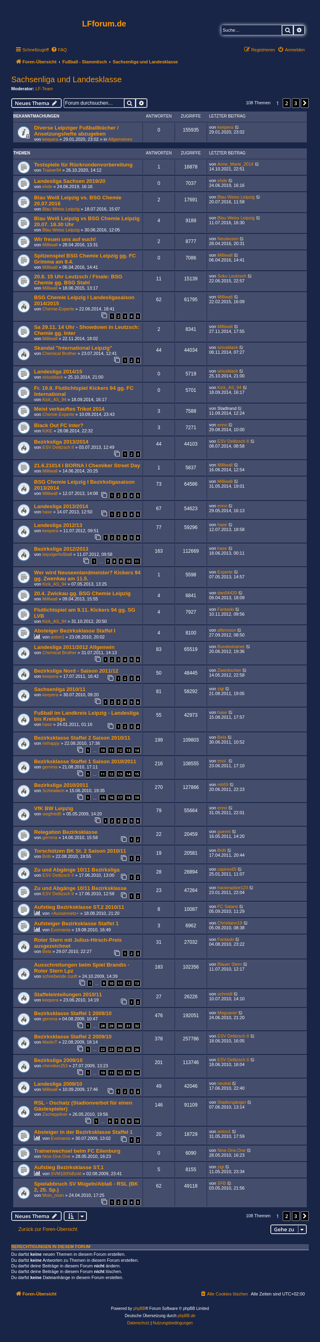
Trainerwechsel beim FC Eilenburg (77, 1151)
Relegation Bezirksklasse (65, 832)
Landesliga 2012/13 (58, 525)
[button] (305, 103)
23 (111, 1049)
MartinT (49, 1042)
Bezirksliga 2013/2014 (61, 442)
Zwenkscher (229, 670)
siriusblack (227, 347)
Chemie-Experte (58, 308)
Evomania (60, 929)
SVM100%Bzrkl (66, 1173)
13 (128, 750)
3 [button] (295, 103)
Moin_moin (53, 1195)
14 (137, 750)
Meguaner (227, 1012)
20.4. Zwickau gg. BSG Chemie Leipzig (82, 593)
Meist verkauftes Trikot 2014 (69, 409)
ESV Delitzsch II (58, 447)
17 (120, 797)
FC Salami (227, 906)
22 (103, 1049)
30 (120, 1025)
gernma (49, 766)
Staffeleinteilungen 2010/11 (68, 994)
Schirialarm (53, 790)
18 (128, 797)
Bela (221, 737)
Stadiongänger (231, 1102)
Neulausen (228, 238)
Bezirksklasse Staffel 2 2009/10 (73, 1037)
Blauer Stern (229, 964)
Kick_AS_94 (54, 399)
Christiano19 (229, 922)
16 (111, 797)
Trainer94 (51, 170)
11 (137, 561)
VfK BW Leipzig (53, 808)
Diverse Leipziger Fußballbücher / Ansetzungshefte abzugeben (76, 131)
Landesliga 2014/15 (58, 372)
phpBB (139, 1308)
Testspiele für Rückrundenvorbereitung (83, 165)
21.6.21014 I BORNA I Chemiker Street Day (87, 465)
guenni (224, 831)
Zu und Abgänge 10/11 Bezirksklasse (80, 888)
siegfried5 (52, 813)
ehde (47, 186)
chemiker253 (55, 1065)
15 (137, 773)
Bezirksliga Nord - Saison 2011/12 (76, 671)
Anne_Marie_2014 (235, 164)
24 (120, 1049)
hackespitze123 (232, 887)
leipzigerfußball (57, 554)
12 (120, 750)
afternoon (226, 630)
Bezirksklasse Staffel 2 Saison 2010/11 (82, 738)
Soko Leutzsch (231, 276)
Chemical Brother (59, 353)
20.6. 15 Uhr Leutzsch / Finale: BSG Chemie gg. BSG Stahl (78, 280)
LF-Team (44, 88)
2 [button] (286, 103)
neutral (224, 1083)
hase (47, 511)
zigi (220, 688)
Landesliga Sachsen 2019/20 (69, 181)
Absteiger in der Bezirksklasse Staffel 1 (83, 1132)
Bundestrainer (231, 646)
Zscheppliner (55, 1114)
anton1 (57, 637)
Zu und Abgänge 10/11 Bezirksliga (77, 870)
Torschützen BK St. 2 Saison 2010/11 (80, 851)
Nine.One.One (56, 1156)
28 (103, 1025)
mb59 (223, 784)
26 (137, 1049)
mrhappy (51, 743)
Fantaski (225, 609)
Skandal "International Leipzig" (73, 348)
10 (128, 561)
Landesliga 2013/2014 (61, 506)
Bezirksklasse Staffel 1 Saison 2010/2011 (85, 761)
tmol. (222, 760)
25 (128, 1049)
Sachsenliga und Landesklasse (66, 79)
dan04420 (227, 592)
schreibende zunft (59, 976)
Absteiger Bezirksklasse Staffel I (74, 631)
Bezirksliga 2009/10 (58, 1060)
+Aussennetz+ (65, 913)
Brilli (46, 856)
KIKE (47, 430)
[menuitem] (59, 50)
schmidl (224, 993)
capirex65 (227, 869)
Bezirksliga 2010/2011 (61, 785)
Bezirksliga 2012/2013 (61, 549)
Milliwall (50, 244)
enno (222, 424)
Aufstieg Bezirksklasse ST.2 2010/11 (79, 907)
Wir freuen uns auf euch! (65, 239)
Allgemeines (120, 139)
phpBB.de (186, 1316)
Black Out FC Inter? (58, 425)
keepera (50, 139)
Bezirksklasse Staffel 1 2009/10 (73, 1013)
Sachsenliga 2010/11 (59, 689)
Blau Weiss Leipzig (61, 209)
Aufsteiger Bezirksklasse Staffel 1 (76, 923)
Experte (225, 572)
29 (111, 1025)
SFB (221, 1183)
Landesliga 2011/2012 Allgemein (74, 647)
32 (137, 1025)
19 (137, 797)
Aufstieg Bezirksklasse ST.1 (69, 1167)
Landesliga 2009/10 (58, 1084)
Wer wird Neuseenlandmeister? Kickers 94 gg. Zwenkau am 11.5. (87, 576)
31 (128, 1025)
